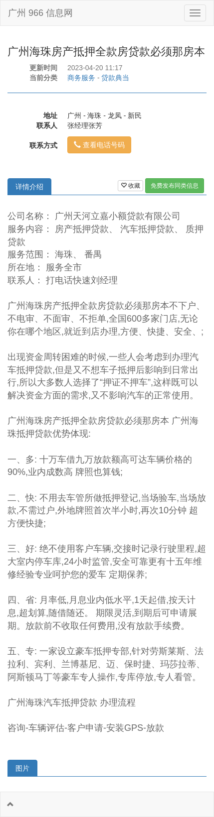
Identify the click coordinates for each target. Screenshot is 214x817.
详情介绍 (29, 187)
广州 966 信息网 (40, 13)
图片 (22, 768)
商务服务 (81, 78)
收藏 (130, 185)
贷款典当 (115, 78)
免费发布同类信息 (175, 185)
